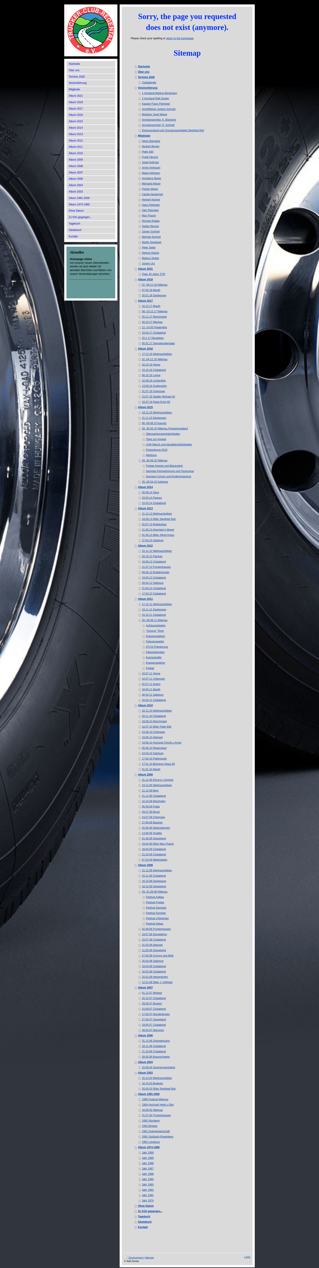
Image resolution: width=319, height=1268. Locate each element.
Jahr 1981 (148, 1195)
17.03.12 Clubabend (154, 593)
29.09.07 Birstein (152, 1003)
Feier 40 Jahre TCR (153, 274)
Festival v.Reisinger (157, 918)
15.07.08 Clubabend (154, 939)
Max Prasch (149, 215)
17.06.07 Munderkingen (156, 1014)
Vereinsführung (147, 87)
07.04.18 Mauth (151, 290)
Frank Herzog (150, 157)
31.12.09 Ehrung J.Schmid (157, 780)
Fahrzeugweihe (155, 641)
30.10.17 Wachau (152, 322)
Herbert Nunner (151, 199)
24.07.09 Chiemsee (153, 817)
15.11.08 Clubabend (154, 875)
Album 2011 (145, 599)
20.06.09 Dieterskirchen (156, 827)
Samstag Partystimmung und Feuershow (170, 471)
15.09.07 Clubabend (154, 1008)
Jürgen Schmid (151, 231)
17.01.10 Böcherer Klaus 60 (158, 764)
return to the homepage (180, 38)
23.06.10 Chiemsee (153, 732)
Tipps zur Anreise (156, 439)
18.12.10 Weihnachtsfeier (157, 710)
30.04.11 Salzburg (152, 694)
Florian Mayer (150, 189)
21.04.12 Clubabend (154, 588)
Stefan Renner (150, 226)
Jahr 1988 (148, 1163)
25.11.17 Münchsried (154, 316)
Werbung (151, 455)
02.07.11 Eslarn (151, 684)
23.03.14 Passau (152, 497)
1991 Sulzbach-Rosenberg (157, 1136)
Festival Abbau (154, 923)
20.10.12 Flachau (152, 556)
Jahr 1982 (148, 1189)
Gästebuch (145, 1221)
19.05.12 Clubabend (154, 577)
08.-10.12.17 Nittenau (154, 311)
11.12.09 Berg (150, 790)
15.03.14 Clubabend (154, 503)
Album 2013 (145, 508)
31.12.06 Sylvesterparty (156, 1040)
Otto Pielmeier (150, 210)
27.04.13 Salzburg (152, 540)
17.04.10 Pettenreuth (154, 758)
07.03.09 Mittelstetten (154, 859)
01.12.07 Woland (152, 992)
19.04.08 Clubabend (154, 966)
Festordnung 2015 (156, 449)
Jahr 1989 (148, 1158)
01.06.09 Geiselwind (154, 838)
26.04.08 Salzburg (152, 961)
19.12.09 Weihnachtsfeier (157, 785)
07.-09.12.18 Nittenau (154, 284)
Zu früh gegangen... (150, 1211)
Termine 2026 (146, 77)
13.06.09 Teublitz (152, 833)
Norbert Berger (150, 146)
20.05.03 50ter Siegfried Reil (158, 1088)
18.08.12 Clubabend (154, 561)
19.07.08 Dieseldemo (154, 934)
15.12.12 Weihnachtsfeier (157, 551)
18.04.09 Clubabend (154, 849)
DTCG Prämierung (157, 646)
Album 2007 (145, 987)
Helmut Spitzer (150, 252)
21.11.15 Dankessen (154, 417)
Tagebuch (144, 1216)
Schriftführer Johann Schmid (158, 109)
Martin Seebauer (151, 242)
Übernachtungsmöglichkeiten (163, 433)
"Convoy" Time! (155, 630)
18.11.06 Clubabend (154, 1046)
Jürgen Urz (148, 263)
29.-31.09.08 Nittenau (154, 891)
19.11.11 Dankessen (154, 609)
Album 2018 (145, 279)
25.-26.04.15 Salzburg (155, 481)
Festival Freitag (155, 902)
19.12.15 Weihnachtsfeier (157, 412)
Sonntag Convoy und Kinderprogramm (168, 476)
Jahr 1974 (148, 1200)
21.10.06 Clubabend (154, 1051)
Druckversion (134, 1257)
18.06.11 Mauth (151, 689)
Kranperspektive (155, 636)
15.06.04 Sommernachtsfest (158, 1067)
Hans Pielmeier (151, 205)
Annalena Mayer (151, 178)
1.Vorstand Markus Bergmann (159, 93)
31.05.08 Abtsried (152, 945)
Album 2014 (145, 487)
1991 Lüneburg (151, 1142)
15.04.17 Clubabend (154, 332)
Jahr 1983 (148, 1184)
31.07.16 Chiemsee (153, 391)
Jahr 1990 (148, 1152)
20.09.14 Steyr (150, 492)
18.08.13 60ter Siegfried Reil (158, 519)
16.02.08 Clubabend (154, 971)
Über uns (143, 71)
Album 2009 (145, 774)
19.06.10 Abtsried (152, 737)
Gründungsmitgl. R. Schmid (158, 125)
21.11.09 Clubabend (154, 795)
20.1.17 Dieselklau (153, 338)
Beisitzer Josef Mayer (154, 114)
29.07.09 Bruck (151, 811)
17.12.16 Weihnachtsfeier (157, 354)
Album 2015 (145, 407)
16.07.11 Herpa (151, 673)
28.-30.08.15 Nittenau (154, 460)
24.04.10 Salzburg (152, 753)
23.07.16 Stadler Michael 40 (158, 396)
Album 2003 (145, 1072)
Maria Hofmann (151, 173)
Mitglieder (144, 135)
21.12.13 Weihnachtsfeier (157, 513)
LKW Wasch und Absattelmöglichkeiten (169, 444)
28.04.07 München (153, 1030)
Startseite (144, 66)
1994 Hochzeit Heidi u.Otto (157, 1104)
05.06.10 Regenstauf (154, 748)
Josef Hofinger (150, 162)
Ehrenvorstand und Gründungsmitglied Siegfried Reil (173, 130)
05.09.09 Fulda (151, 806)
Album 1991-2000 (149, 1094)
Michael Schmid (151, 236)
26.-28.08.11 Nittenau (154, 620)
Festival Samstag (156, 907)
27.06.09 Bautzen (152, 822)
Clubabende (149, 82)
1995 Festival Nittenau (155, 1099)
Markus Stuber (150, 258)
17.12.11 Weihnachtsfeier (157, 604)
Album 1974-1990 (149, 1147)
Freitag (150, 668)
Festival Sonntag (155, 913)
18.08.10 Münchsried (154, 721)
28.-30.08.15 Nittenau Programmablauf (165, 428)
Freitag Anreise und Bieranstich (164, 465)
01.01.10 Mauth (151, 769)
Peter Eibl (147, 151)
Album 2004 (145, 1062)
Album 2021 (145, 268)
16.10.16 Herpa (151, 364)
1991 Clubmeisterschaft (156, 1131)
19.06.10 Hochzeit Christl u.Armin (161, 742)
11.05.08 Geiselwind (154, 950)
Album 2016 (145, 348)
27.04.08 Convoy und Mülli (157, 955)
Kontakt (143, 1227)
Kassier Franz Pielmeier (156, 103)
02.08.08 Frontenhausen (156, 929)
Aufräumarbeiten (155, 625)
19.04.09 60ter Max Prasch (158, 843)
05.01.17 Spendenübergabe (158, 343)
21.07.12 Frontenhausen (156, 567)
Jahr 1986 (148, 1173)
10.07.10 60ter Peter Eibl (156, 726)
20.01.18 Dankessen (154, 295)
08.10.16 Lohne (151, 375)
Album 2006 (145, 1035)
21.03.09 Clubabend (154, 854)
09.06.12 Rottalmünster (155, 572)
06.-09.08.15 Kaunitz (154, 423)
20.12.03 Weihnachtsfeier (157, 1078)
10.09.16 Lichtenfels (153, 380)
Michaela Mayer (151, 183)
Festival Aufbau (155, 897)
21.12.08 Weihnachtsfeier (157, 870)
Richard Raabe (151, 220)
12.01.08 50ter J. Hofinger (157, 982)
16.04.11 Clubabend (154, 700)
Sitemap (149, 1257)
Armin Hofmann (151, 167)
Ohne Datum (146, 1205)
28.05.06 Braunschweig (155, 1056)
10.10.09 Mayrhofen (153, 801)
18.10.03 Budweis (152, 1083)
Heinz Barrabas (151, 141)
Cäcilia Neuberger (152, 194)
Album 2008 (145, 865)
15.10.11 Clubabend (154, 614)
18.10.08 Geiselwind (154, 886)
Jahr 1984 (148, 1179)
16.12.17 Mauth (151, 306)
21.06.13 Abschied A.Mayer (158, 529)
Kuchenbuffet (153, 657)
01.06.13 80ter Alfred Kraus (158, 535)
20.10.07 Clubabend (154, 998)
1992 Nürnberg (151, 1120)
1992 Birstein (149, 1126)
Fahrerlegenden (155, 652)
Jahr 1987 (148, 1168)
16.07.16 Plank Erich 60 (156, 402)
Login (247, 1257)
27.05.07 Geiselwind (154, 1019)
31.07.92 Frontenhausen (156, 1115)
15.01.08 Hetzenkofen (155, 977)
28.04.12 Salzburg (152, 583)
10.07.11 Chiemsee (153, 678)
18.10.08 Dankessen (154, 881)
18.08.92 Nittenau (152, 1110)
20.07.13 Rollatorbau (154, 524)
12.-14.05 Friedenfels (154, 327)
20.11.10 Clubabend (154, 716)
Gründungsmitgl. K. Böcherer (159, 119)
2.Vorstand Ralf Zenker (155, 98)
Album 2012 (145, 545)
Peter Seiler (149, 247)
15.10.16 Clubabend (154, 370)
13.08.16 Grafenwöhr (154, 386)
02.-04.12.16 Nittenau (154, 359)
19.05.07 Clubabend (154, 1024)
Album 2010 (145, 705)
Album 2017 (145, 300)
